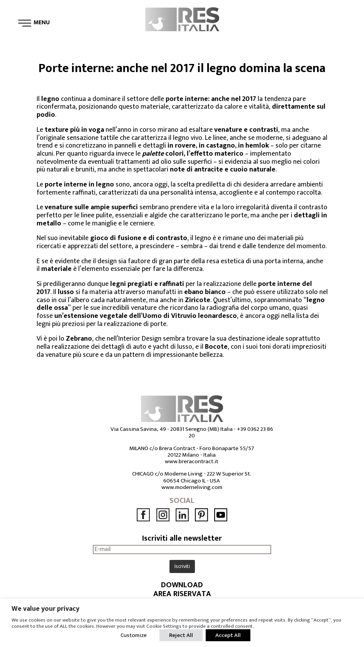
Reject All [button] (181, 635)
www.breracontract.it (191, 461)
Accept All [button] (228, 635)
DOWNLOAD (182, 585)
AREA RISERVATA (182, 594)
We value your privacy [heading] (45, 608)
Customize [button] (134, 635)
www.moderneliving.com (191, 487)
